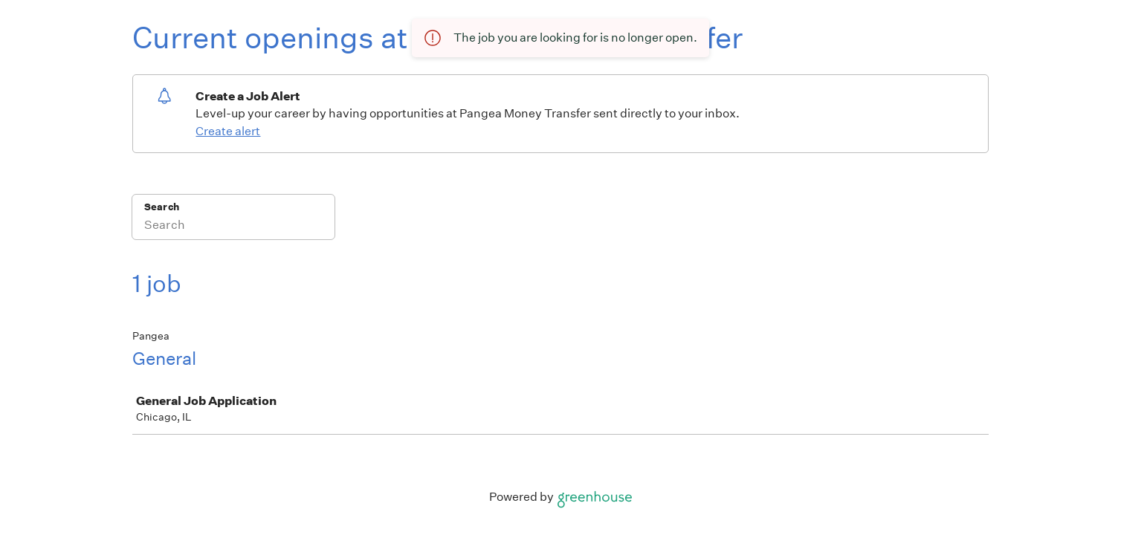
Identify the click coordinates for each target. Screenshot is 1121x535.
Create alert (228, 131)
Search (161, 207)
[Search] (233, 226)
